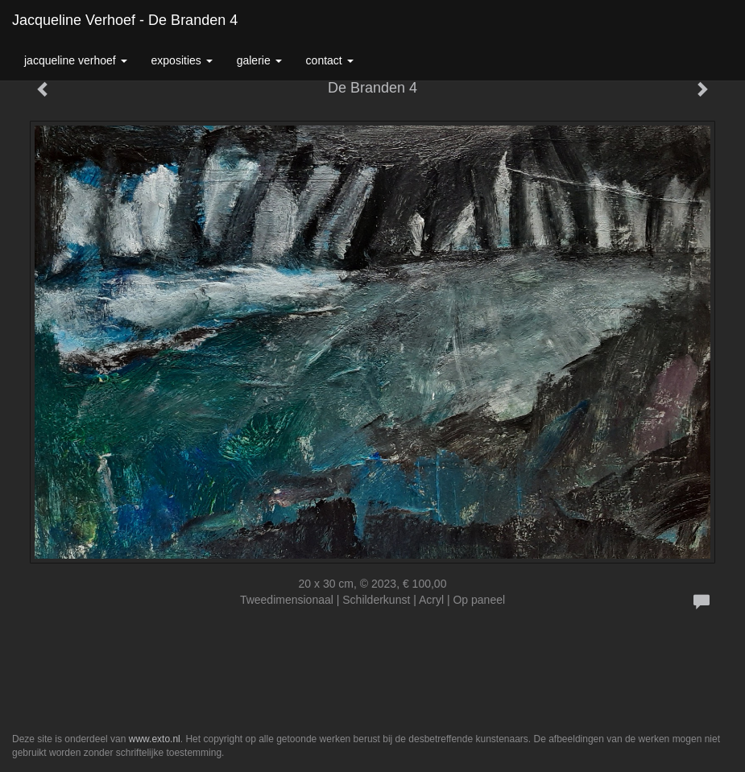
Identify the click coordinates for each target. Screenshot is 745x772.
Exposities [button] (182, 60)
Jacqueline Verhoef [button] (75, 60)
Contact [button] (330, 60)
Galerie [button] (259, 60)
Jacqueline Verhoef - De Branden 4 (125, 20)
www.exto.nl (154, 739)
